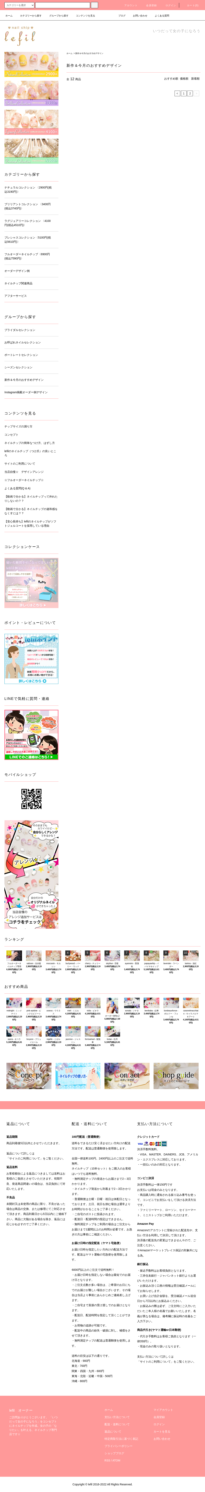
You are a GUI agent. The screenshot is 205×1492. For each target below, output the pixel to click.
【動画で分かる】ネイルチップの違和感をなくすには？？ (31, 511)
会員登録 (149, 5)
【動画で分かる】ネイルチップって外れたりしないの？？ (31, 498)
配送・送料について (117, 1424)
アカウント (129, 5)
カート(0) (190, 5)
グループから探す (56, 15)
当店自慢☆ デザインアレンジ (24, 471)
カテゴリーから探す (28, 15)
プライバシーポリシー (119, 1446)
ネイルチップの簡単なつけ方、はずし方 (29, 442)
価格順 (184, 78)
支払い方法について (117, 1417)
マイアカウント (163, 1409)
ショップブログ (114, 1453)
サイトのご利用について (19, 463)
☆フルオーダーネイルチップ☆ (24, 480)
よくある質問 (159, 15)
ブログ (120, 15)
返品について (113, 1431)
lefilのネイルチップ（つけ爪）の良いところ (30, 453)
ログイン (168, 5)
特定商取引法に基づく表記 (121, 1438)
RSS (107, 1460)
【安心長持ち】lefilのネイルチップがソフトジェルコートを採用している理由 (30, 523)
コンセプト (11, 434)
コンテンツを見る (83, 15)
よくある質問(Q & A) (17, 488)
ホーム (9, 15)
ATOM (116, 1460)
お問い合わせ (137, 15)
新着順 (195, 78)
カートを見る (162, 1431)
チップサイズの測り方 (18, 426)
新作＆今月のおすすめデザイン (89, 53)
